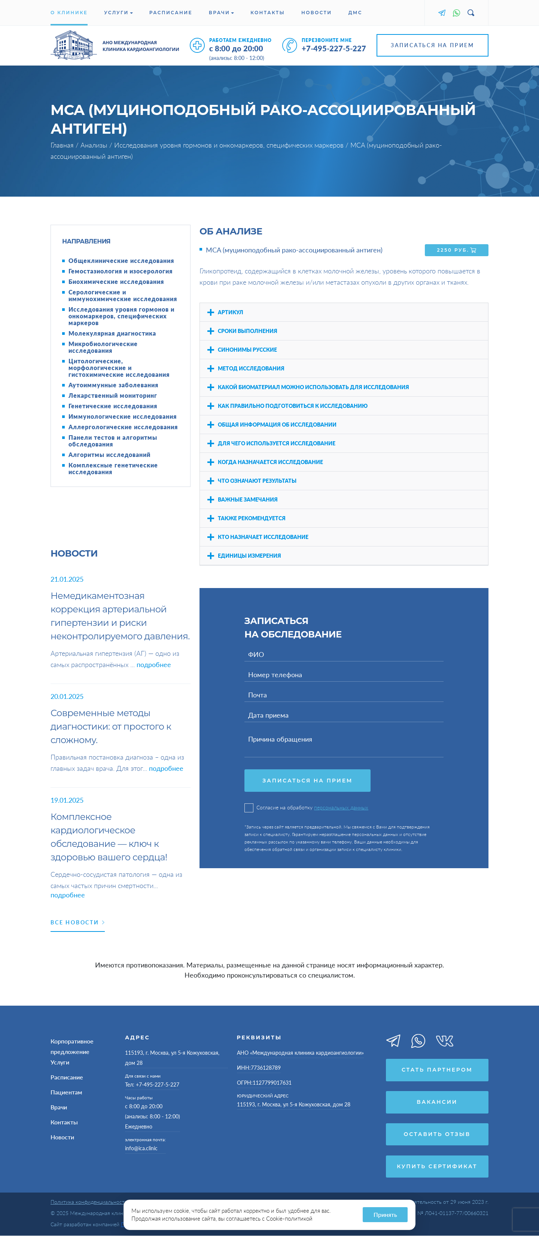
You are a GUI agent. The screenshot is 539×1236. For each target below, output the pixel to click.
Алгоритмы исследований (109, 454)
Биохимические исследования (116, 281)
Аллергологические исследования (123, 427)
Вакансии (437, 1102)
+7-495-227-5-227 (334, 48)
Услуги (118, 12)
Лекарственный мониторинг (112, 395)
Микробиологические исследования (103, 347)
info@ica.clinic (141, 1148)
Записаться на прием (432, 45)
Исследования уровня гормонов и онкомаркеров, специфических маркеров (229, 145)
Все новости (78, 922)
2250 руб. (456, 250)
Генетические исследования (112, 406)
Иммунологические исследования (122, 416)
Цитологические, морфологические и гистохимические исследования (119, 368)
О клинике (69, 12)
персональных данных (341, 807)
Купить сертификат (437, 1166)
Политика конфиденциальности (89, 1202)
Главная (63, 145)
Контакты (267, 12)
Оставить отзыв (437, 1134)
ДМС (355, 12)
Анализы (94, 145)
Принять (385, 1214)
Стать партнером (437, 1070)
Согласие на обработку (306, 807)
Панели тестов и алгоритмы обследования (112, 441)
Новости (316, 12)
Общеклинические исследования (121, 260)
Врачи (221, 12)
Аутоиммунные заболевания (113, 385)
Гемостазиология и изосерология (120, 271)
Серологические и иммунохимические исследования (122, 295)
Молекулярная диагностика (112, 333)
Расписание (170, 12)
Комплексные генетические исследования (113, 468)
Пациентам (66, 1092)
